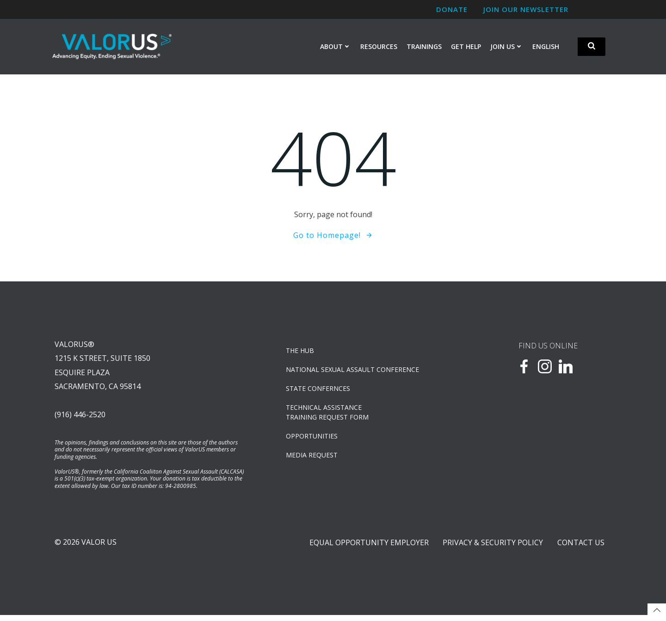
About (336, 47)
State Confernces (319, 390)
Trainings (424, 47)
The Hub (301, 352)
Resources (379, 47)
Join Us (507, 47)
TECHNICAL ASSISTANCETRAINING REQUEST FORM (328, 414)
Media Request (313, 457)
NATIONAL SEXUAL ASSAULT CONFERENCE (353, 371)
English (546, 47)
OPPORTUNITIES (313, 438)
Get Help (466, 47)
